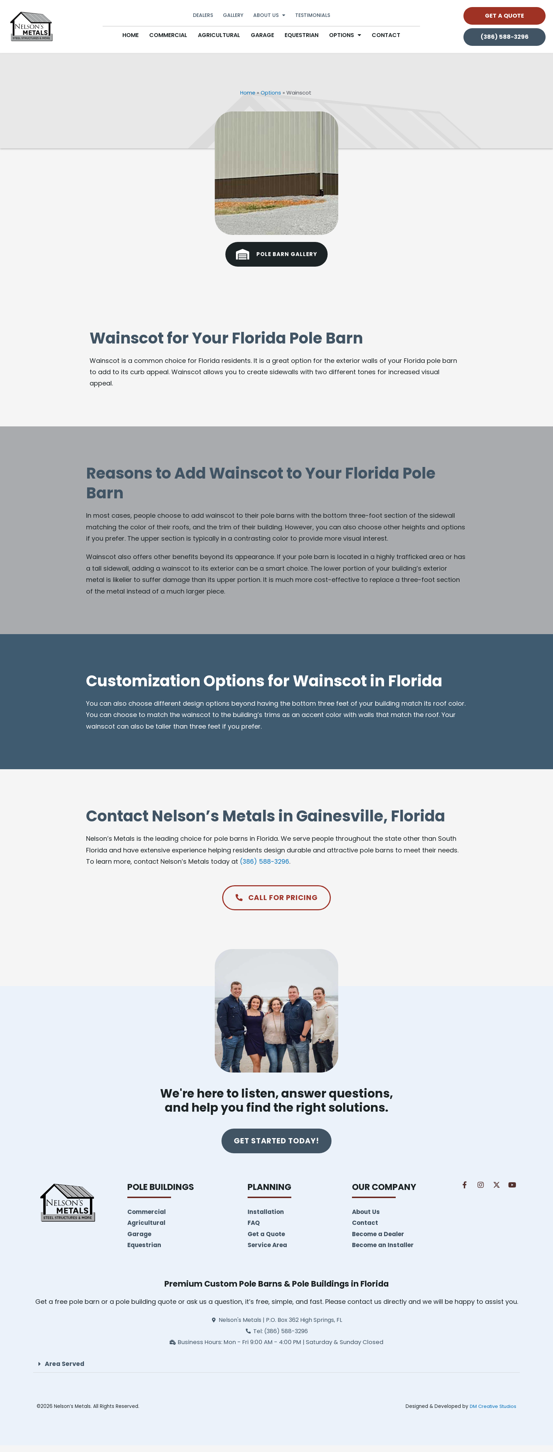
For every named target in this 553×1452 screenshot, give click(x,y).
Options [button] (345, 35)
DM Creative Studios (491, 1413)
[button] (276, 1370)
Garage (262, 35)
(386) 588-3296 (265, 861)
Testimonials (312, 15)
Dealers (203, 15)
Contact (386, 35)
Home (130, 35)
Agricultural (219, 35)
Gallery (233, 15)
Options (271, 92)
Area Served (65, 1370)
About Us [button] (269, 15)
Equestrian (301, 35)
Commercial (168, 35)
